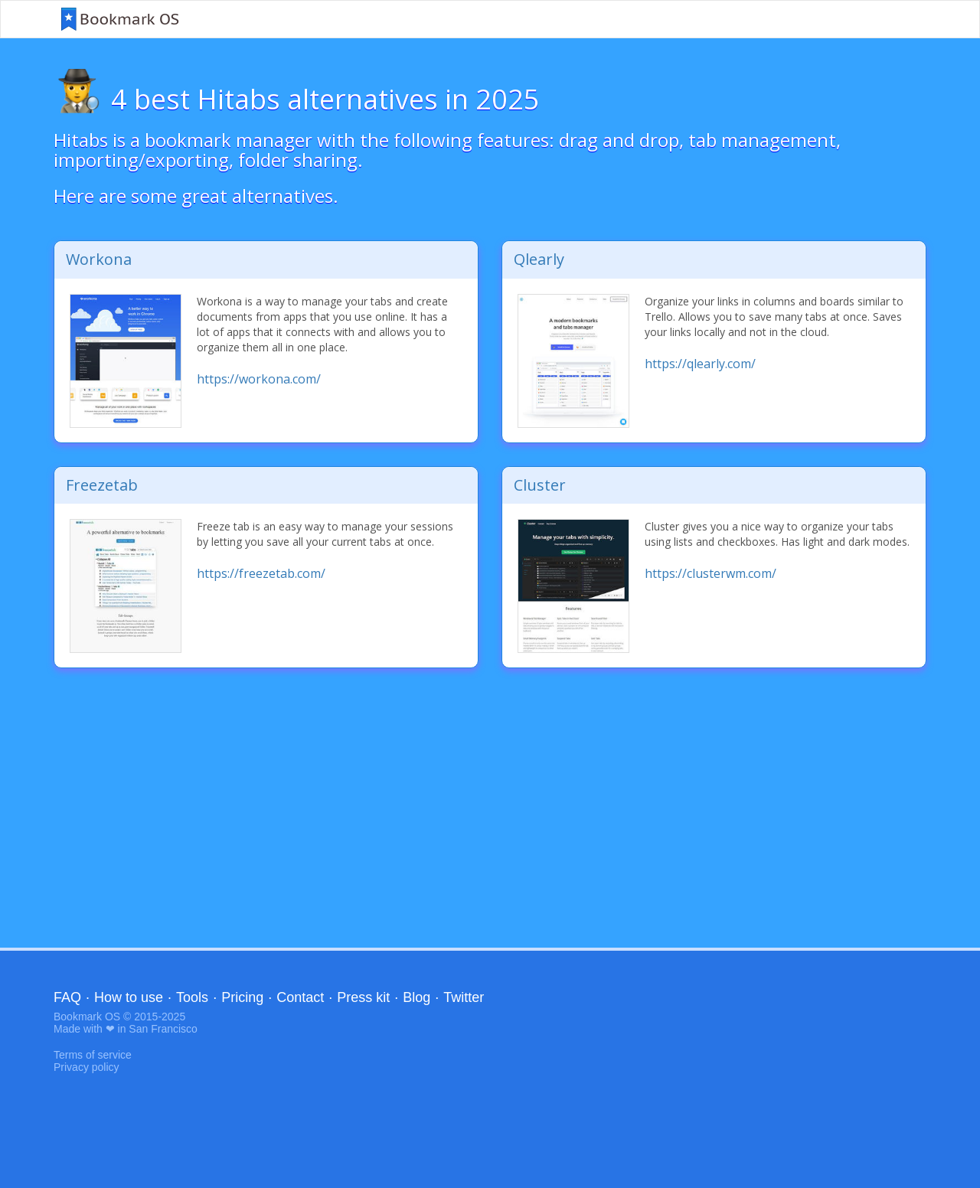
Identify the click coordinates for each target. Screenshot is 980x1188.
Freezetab (102, 485)
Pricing (242, 997)
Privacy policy (86, 1067)
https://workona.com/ (259, 378)
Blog (416, 997)
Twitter (463, 997)
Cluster (540, 485)
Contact (300, 997)
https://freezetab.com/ (261, 573)
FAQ (67, 997)
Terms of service (93, 1055)
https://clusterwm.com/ (710, 573)
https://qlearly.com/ (700, 363)
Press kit (363, 997)
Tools (192, 997)
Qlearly (539, 259)
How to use (128, 997)
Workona (99, 259)
